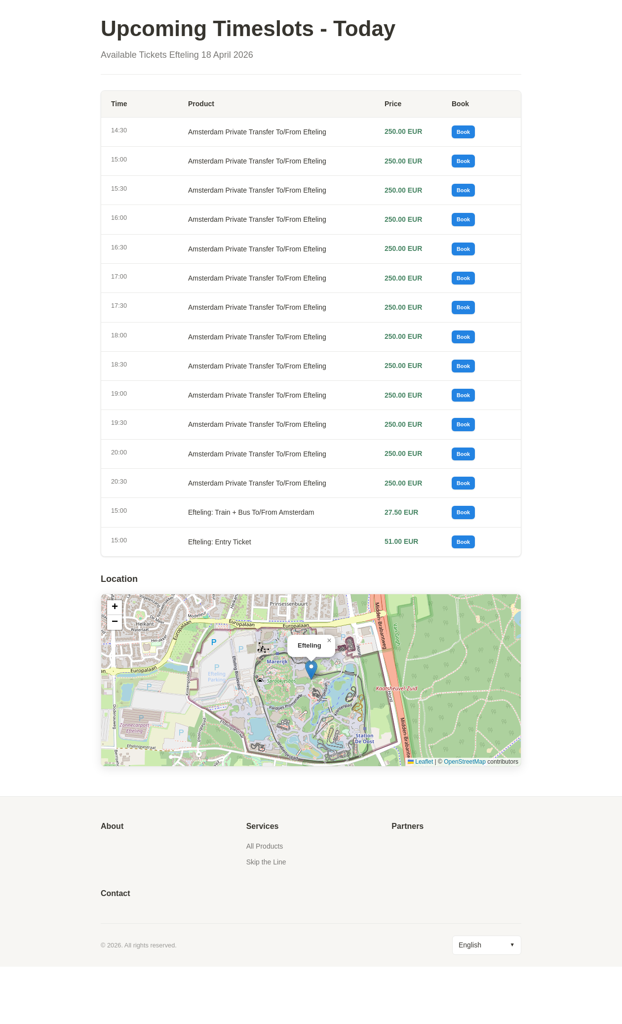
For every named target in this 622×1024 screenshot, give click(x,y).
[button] (311, 727)
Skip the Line (266, 919)
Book (467, 133)
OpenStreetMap (465, 819)
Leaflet (420, 819)
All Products (264, 903)
